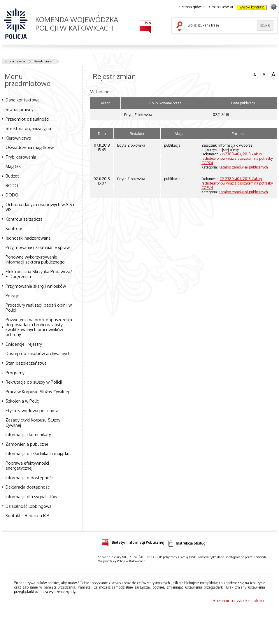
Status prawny (20, 109)
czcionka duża (273, 74)
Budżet (12, 175)
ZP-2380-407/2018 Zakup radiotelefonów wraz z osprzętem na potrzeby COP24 (237, 158)
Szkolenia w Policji (23, 400)
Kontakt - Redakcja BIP (27, 515)
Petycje (13, 295)
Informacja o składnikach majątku (37, 453)
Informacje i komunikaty (28, 434)
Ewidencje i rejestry (24, 344)
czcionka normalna (254, 74)
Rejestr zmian (43, 61)
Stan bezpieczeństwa (26, 363)
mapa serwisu (221, 7)
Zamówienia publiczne (27, 444)
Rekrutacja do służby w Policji (34, 382)
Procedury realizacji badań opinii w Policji (39, 307)
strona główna (192, 7)
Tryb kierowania (21, 156)
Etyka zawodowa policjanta (32, 410)
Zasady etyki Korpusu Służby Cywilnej (33, 422)
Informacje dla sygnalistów (31, 496)
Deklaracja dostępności (28, 486)
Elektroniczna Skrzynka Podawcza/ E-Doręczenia (39, 274)
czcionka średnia (264, 74)
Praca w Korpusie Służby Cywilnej (37, 391)
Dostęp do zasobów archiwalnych (38, 353)
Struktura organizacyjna (28, 128)
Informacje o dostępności (30, 477)
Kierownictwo (18, 138)
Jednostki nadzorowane (28, 237)
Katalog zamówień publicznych (243, 167)
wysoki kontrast (252, 7)
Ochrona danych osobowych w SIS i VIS (40, 207)
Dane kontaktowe (23, 99)
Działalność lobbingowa (29, 506)
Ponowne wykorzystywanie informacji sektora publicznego (35, 259)
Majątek (13, 166)
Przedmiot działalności (27, 119)
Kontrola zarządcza (24, 219)
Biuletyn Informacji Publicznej (133, 541)
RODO (12, 185)
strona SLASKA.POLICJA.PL (273, 6)
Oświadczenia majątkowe (30, 147)
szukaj (180, 27)
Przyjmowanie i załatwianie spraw (38, 247)
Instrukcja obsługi (187, 543)
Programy (15, 372)
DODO (12, 194)
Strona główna (15, 61)
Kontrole (14, 228)
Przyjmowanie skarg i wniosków (36, 286)
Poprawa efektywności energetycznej (27, 465)
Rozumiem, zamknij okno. (239, 600)
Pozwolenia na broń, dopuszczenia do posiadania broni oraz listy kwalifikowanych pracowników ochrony (39, 327)
